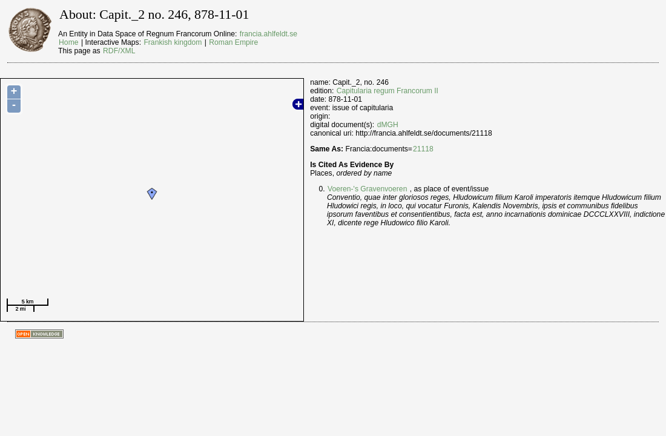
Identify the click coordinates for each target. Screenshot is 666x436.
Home (68, 42)
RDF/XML (119, 51)
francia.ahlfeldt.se (268, 34)
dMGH (387, 125)
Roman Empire (233, 42)
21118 (423, 149)
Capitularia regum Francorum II (387, 91)
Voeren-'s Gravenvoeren (367, 189)
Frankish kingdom (172, 42)
